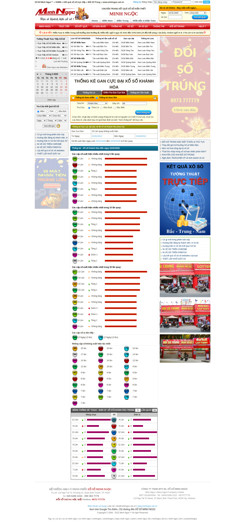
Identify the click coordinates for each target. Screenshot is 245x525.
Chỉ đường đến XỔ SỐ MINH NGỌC (137, 509)
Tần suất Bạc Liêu (100, 54)
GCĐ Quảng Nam (128, 74)
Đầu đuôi (61, 111)
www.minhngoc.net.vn (147, 506)
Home (95, 20)
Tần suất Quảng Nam (101, 74)
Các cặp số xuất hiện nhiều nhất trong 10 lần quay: (96, 207)
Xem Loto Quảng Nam (147, 74)
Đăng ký (137, 2)
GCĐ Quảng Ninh (128, 62)
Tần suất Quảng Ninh (101, 62)
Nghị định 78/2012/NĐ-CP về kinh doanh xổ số (183, 158)
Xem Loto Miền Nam (146, 43)
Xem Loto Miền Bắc (146, 58)
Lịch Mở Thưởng (61, 61)
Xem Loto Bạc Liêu (145, 54)
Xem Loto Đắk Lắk (145, 70)
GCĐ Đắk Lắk (127, 70)
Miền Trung (122, 20)
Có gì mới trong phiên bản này (50, 134)
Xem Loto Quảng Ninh (147, 62)
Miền (40, 111)
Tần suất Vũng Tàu (100, 50)
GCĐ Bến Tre (126, 46)
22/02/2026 (115, 141)
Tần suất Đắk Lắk (100, 70)
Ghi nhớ (197, 2)
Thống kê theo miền (83, 97)
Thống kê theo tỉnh (106, 97)
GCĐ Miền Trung (128, 66)
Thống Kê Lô (89, 92)
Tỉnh (49, 111)
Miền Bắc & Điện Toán (144, 20)
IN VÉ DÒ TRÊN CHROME (49, 144)
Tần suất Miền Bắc (100, 58)
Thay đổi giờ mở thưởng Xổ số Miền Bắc (180, 145)
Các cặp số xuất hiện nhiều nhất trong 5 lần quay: (96, 154)
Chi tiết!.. (115, 43)
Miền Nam (107, 20)
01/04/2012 (141, 136)
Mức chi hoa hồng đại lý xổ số (175, 148)
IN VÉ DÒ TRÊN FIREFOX (49, 147)
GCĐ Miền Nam (127, 43)
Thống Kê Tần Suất (139, 92)
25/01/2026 (101, 141)
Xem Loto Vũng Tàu (146, 50)
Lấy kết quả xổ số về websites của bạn (180, 255)
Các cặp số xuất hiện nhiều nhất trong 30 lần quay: (96, 267)
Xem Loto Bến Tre (145, 46)
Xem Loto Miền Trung (146, 66)
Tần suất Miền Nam (101, 43)
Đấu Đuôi (106, 107)
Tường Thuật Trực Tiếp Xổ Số (51, 39)
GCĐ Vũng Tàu (127, 50)
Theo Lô (93, 107)
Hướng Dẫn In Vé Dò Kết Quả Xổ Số (179, 246)
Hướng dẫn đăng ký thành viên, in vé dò (181, 243)
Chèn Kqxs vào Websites (55, 66)
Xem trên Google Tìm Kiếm (103, 509)
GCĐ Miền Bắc (127, 58)
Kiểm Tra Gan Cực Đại (114, 92)
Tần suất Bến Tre (100, 46)
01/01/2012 (97, 136)
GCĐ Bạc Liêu (127, 54)
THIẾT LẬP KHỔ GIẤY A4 (48, 154)
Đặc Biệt (118, 107)
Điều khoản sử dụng (97, 506)
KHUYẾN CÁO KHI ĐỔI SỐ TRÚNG (178, 155)
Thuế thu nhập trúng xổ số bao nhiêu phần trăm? (184, 151)
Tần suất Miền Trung (101, 66)
